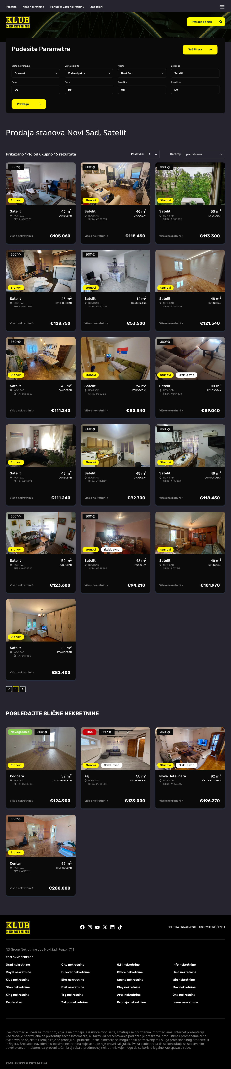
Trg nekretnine (72, 993)
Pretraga (29, 102)
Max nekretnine (184, 986)
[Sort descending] (156, 152)
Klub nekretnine (17, 978)
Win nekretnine (184, 978)
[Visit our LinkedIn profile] (112, 926)
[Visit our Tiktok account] (120, 926)
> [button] (23, 688)
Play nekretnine (128, 986)
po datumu (194, 153)
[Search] (220, 21)
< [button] (9, 688)
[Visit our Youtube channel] (97, 926)
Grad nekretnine (18, 963)
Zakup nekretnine (74, 1001)
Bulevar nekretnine (75, 971)
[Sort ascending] (149, 152)
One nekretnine (184, 993)
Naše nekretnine (33, 6)
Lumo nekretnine (185, 1001)
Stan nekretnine (18, 986)
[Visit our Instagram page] (90, 926)
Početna (11, 6)
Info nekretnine (184, 963)
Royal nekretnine (18, 971)
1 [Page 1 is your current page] (15, 688)
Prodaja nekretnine (131, 1001)
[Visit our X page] (105, 926)
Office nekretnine (130, 971)
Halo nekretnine (184, 971)
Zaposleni (96, 6)
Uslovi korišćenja (212, 926)
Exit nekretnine (72, 986)
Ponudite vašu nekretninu (67, 6)
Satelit (178, 72)
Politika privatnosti (182, 926)
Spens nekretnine (130, 978)
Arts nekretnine (129, 993)
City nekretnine (72, 963)
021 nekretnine (128, 963)
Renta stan (14, 1001)
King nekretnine (17, 993)
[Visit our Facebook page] (82, 926)
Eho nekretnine (72, 978)
